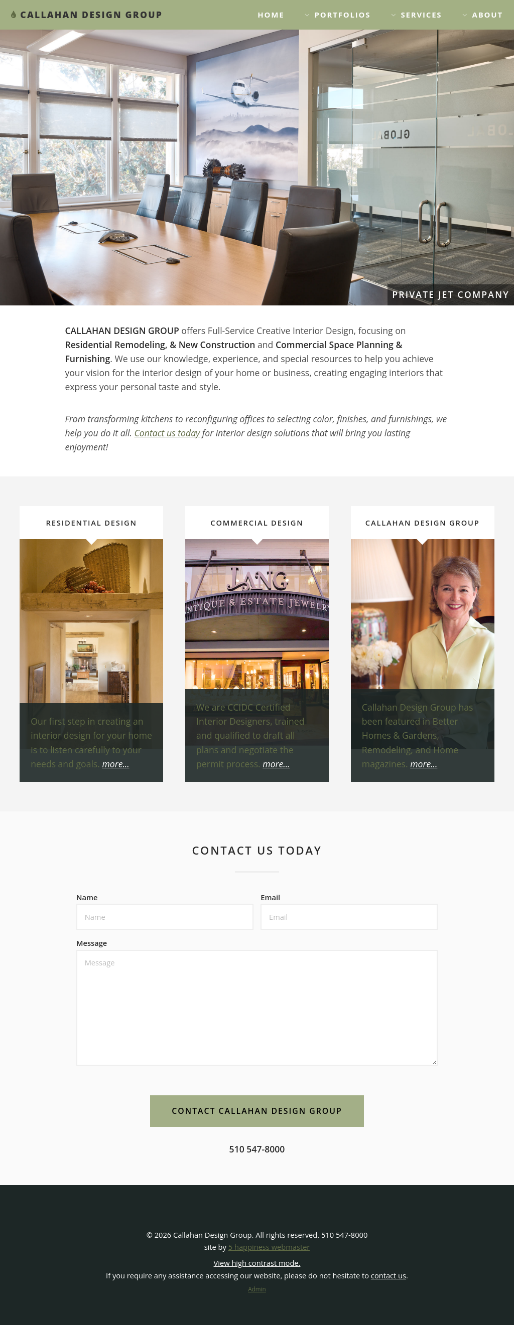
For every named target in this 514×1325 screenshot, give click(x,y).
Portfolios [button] (343, 15)
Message (91, 943)
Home (271, 15)
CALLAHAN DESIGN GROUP (91, 15)
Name (86, 897)
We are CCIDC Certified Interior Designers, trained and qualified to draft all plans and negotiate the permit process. (250, 735)
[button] (257, 1111)
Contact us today (167, 433)
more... (115, 764)
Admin (257, 1289)
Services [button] (421, 15)
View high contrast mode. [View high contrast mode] (257, 1263)
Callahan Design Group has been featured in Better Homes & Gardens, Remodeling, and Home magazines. (417, 735)
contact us (388, 1275)
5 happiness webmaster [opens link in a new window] (269, 1247)
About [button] (487, 15)
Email (270, 897)
